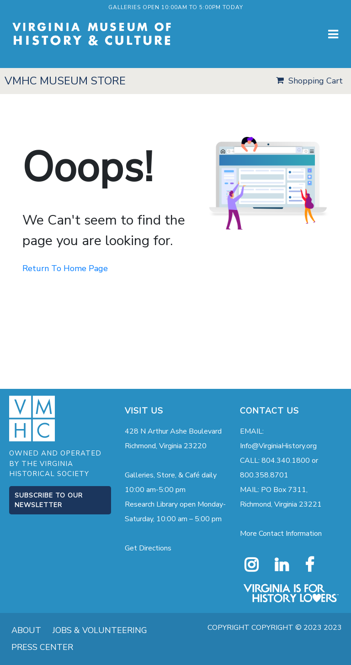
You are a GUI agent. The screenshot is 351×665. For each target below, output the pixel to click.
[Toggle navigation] (333, 34)
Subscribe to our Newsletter (49, 500)
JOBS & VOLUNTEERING (100, 630)
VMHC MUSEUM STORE (65, 80)
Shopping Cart (315, 80)
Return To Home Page (65, 268)
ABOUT (26, 630)
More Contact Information (281, 534)
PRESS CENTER (42, 647)
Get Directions (148, 548)
